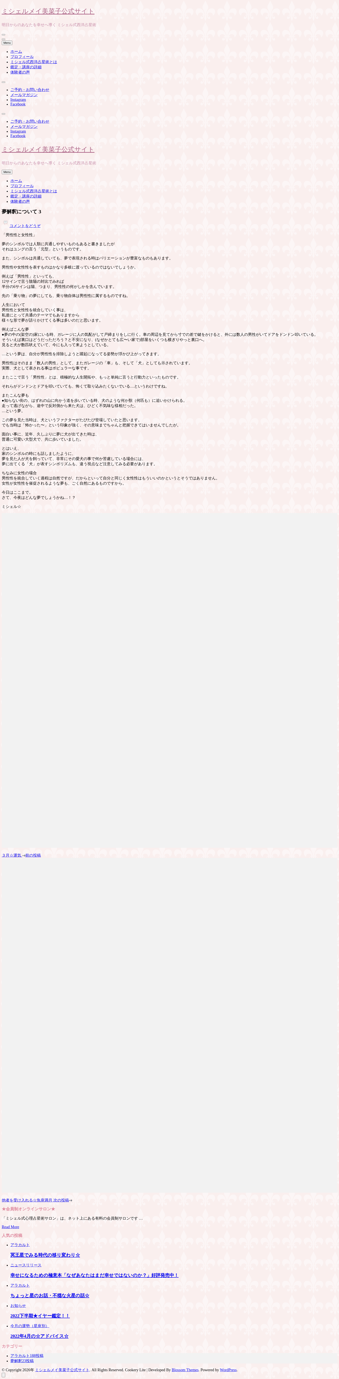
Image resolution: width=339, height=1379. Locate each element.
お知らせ (18, 1306)
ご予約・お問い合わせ (29, 90)
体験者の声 (20, 72)
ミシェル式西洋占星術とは (33, 62)
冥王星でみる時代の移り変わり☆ (45, 1255)
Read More (10, 1227)
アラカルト (20, 1245)
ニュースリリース (26, 1265)
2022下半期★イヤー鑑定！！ (40, 1315)
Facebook (18, 104)
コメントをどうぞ (25, 226)
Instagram (18, 99)
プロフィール (22, 57)
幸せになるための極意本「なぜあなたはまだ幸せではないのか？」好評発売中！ (94, 1275)
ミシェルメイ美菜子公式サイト (48, 10)
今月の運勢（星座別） (29, 1326)
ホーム (16, 51)
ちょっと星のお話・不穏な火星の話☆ (49, 1295)
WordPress (228, 1370)
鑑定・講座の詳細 (26, 67)
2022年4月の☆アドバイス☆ (39, 1336)
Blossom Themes (185, 1370)
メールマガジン (24, 95)
